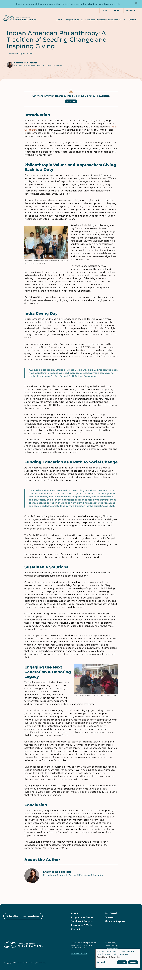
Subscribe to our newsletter (23, 916)
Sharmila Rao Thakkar (25, 63)
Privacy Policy (110, 943)
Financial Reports (115, 921)
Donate (109, 917)
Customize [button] (102, 962)
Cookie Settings (111, 946)
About (59, 20)
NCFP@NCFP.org (79, 954)
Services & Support (96, 20)
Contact (132, 20)
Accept (133, 962)
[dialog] (117, 958)
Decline (122, 962)
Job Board (111, 913)
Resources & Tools (116, 20)
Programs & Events (75, 20)
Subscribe (71, 101)
